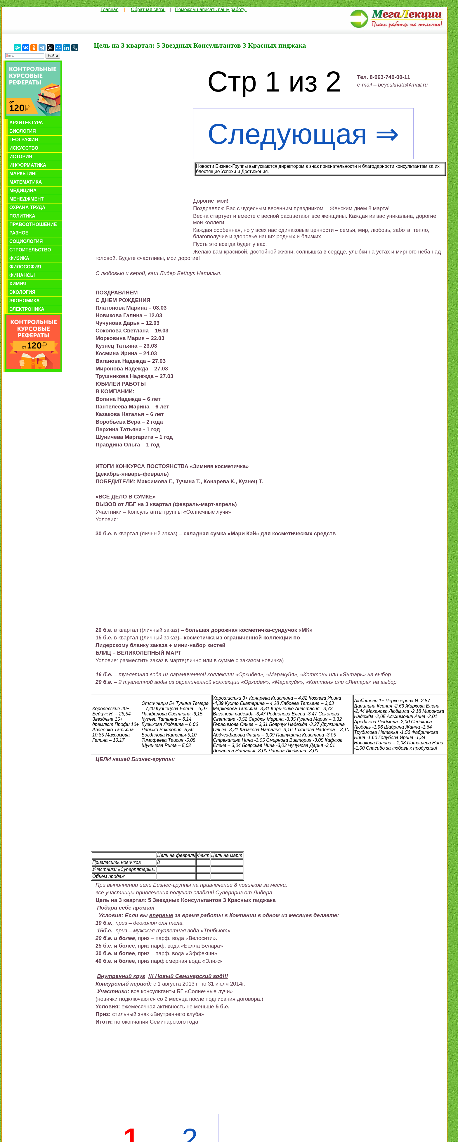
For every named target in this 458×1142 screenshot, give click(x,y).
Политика (22, 215)
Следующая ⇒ (303, 134)
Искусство (23, 148)
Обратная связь (148, 9)
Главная (109, 9)
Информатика (27, 165)
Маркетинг (23, 173)
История (20, 156)
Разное (19, 232)
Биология (22, 131)
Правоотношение (33, 224)
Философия (25, 266)
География (23, 139)
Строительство (30, 249)
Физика (19, 258)
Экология (22, 292)
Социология (26, 241)
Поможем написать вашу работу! (211, 9)
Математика (25, 182)
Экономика (24, 300)
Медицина (23, 190)
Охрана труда (27, 207)
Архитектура (26, 122)
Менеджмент (26, 198)
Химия (18, 283)
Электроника (26, 309)
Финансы (22, 275)
